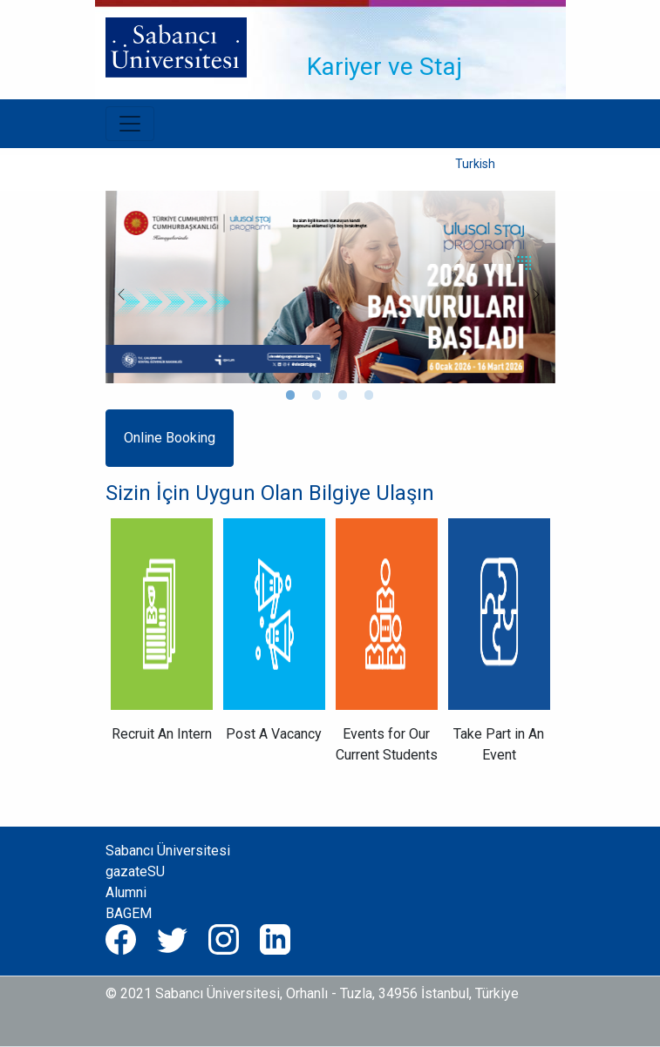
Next (529, 287)
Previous (114, 287)
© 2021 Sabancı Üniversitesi (192, 993)
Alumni (125, 892)
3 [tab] (343, 396)
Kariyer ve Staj (384, 66)
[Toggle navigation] (369, 17)
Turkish (475, 164)
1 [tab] (291, 396)
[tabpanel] (330, 287)
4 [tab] (369, 396)
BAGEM (128, 913)
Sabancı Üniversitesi (167, 850)
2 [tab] (317, 396)
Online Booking (169, 437)
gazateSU (135, 871)
